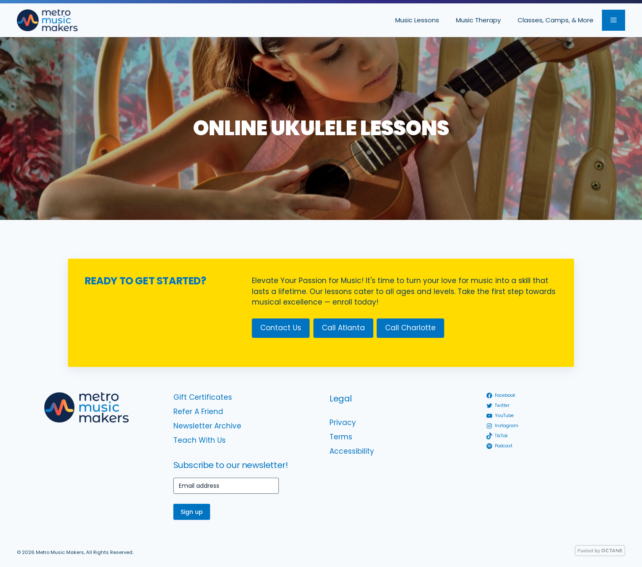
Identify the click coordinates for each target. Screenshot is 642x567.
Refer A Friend (198, 412)
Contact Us (280, 328)
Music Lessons (417, 20)
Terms (340, 437)
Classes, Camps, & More (555, 20)
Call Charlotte (410, 328)
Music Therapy (478, 20)
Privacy (342, 422)
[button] (613, 20)
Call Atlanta (343, 328)
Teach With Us (199, 440)
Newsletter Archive (207, 426)
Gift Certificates (202, 397)
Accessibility (351, 451)
